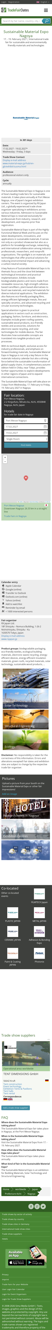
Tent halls (8, 1091)
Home (6, 1189)
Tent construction (12, 1084)
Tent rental (9, 1093)
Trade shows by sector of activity (17, 1214)
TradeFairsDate (15, 10)
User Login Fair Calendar (13, 1289)
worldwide (20, 1189)
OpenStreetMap (34, 502)
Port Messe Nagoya (14, 505)
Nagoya (31, 1193)
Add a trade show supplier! (15, 1107)
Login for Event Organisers (14, 1294)
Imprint (5, 1279)
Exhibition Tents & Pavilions (17, 1088)
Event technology (12, 1086)
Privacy (5, 1274)
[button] (26, 478)
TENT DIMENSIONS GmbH (20, 1074)
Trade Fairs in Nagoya (15, 516)
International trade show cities (16, 1229)
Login (3, 2)
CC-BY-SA (47, 502)
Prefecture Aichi (13, 1193)
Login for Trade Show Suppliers (16, 1299)
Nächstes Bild (48, 1053)
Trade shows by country (13, 1219)
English (45, 2)
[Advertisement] (25, 74)
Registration (13, 2)
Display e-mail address (14, 160)
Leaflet (20, 502)
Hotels (5, 1239)
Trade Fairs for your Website (15, 1284)
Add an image (9, 793)
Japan (35, 1189)
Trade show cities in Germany (15, 1224)
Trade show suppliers (12, 1234)
